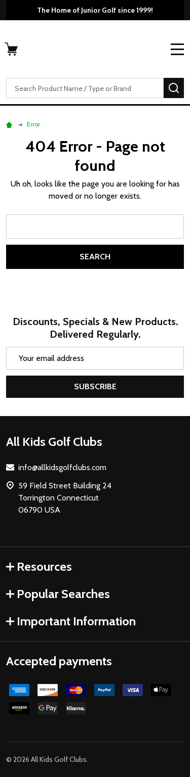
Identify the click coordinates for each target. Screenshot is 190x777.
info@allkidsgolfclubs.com (62, 467)
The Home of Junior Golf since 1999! (95, 10)
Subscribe (95, 386)
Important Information (71, 621)
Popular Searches (58, 593)
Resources (39, 566)
